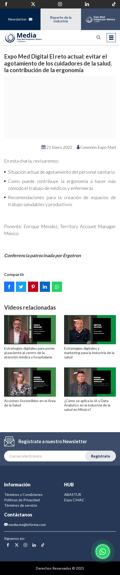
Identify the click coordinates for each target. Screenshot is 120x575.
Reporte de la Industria (60, 19)
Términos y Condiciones (23, 494)
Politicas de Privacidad (22, 500)
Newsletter (20, 19)
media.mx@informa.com (25, 524)
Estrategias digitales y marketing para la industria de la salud (89, 352)
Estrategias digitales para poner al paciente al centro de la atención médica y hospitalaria (29, 352)
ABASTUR (72, 494)
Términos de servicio (20, 505)
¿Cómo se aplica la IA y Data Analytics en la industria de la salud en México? (87, 405)
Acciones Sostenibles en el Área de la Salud (30, 402)
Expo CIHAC (74, 500)
